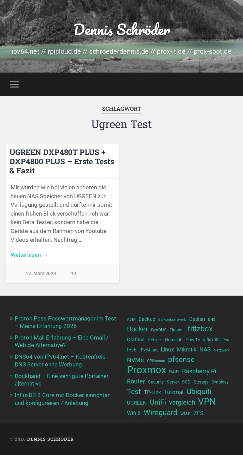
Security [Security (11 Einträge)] (156, 382)
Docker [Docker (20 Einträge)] (137, 329)
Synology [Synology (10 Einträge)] (220, 382)
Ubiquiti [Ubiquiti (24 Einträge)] (199, 391)
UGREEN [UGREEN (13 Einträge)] (137, 403)
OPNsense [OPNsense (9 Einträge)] (156, 361)
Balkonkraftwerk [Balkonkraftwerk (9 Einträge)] (172, 319)
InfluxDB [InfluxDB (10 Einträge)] (210, 340)
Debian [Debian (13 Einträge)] (197, 319)
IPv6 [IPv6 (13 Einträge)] (131, 350)
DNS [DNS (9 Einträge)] (211, 319)
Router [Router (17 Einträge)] (136, 381)
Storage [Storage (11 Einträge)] (201, 382)
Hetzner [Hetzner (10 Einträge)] (155, 340)
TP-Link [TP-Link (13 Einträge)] (152, 392)
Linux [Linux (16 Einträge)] (167, 349)
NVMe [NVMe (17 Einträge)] (135, 359)
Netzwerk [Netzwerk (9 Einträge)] (222, 350)
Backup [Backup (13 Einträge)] (147, 319)
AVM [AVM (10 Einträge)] (131, 319)
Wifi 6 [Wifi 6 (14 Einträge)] (134, 413)
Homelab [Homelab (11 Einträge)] (173, 339)
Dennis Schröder (121, 29)
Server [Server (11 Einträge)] (173, 382)
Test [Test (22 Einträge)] (134, 391)
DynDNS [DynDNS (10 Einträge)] (158, 330)
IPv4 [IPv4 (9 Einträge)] (225, 340)
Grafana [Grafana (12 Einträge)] (136, 339)
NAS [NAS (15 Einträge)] (205, 349)
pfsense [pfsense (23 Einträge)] (181, 359)
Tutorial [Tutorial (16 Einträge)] (173, 392)
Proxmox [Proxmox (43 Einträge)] (146, 370)
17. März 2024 (41, 274)
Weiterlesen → (29, 254)
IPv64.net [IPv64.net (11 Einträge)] (149, 349)
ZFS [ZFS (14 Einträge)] (199, 413)
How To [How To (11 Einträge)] (192, 339)
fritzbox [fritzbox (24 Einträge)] (200, 328)
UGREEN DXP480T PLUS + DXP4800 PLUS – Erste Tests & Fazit (62, 161)
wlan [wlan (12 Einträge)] (185, 413)
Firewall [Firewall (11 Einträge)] (176, 329)
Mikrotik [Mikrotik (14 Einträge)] (186, 349)
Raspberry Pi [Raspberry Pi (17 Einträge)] (199, 371)
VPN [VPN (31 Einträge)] (207, 401)
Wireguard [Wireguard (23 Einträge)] (160, 412)
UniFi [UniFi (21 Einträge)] (158, 402)
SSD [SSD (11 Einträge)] (186, 382)
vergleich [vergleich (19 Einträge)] (182, 402)
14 (74, 274)
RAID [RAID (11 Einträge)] (174, 371)
